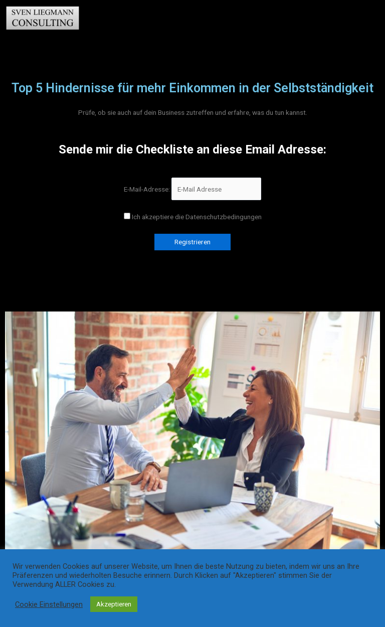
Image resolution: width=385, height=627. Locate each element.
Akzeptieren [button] (113, 604)
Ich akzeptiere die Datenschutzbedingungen (193, 217)
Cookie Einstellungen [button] (49, 604)
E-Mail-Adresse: (192, 189)
